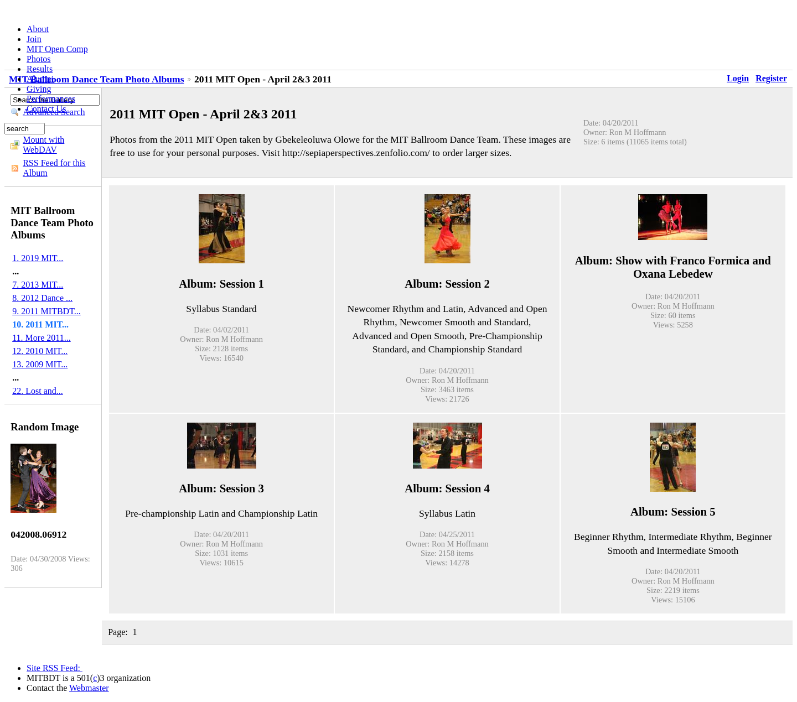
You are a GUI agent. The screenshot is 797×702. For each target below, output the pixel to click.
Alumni (40, 79)
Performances (51, 98)
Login (738, 78)
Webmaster (89, 688)
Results (40, 69)
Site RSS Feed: (54, 668)
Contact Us (46, 108)
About (38, 29)
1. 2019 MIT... (37, 258)
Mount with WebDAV (43, 144)
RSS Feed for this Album (54, 168)
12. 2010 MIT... (40, 351)
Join (34, 39)
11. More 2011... (41, 337)
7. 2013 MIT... (37, 284)
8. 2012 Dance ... (42, 298)
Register (771, 78)
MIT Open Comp (57, 49)
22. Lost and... (37, 391)
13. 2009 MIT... (40, 364)
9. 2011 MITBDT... (46, 311)
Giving (39, 88)
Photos (39, 59)
